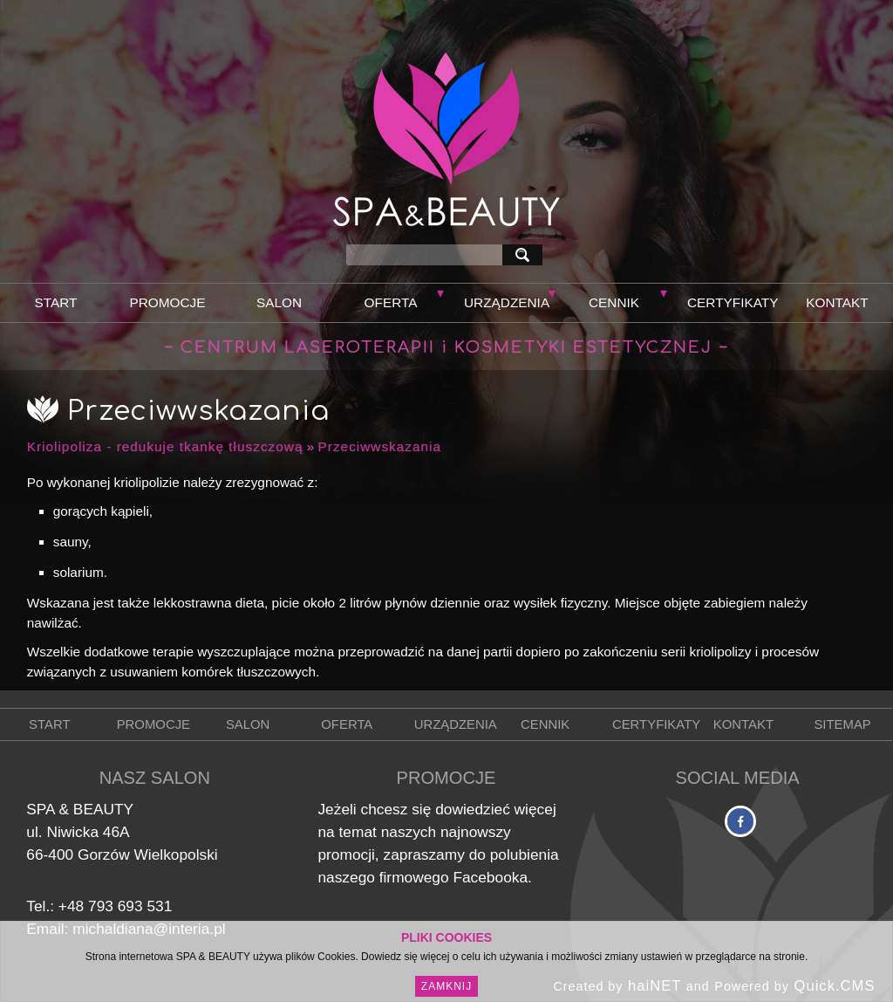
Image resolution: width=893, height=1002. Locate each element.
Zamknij (446, 986)
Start (56, 302)
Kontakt (837, 302)
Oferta (391, 302)
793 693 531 (130, 906)
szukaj (525, 254)
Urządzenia (506, 302)
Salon (279, 302)
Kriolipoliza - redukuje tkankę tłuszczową (165, 446)
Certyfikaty (732, 302)
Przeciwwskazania (379, 446)
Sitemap (842, 724)
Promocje (167, 302)
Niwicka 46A (87, 832)
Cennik (614, 302)
